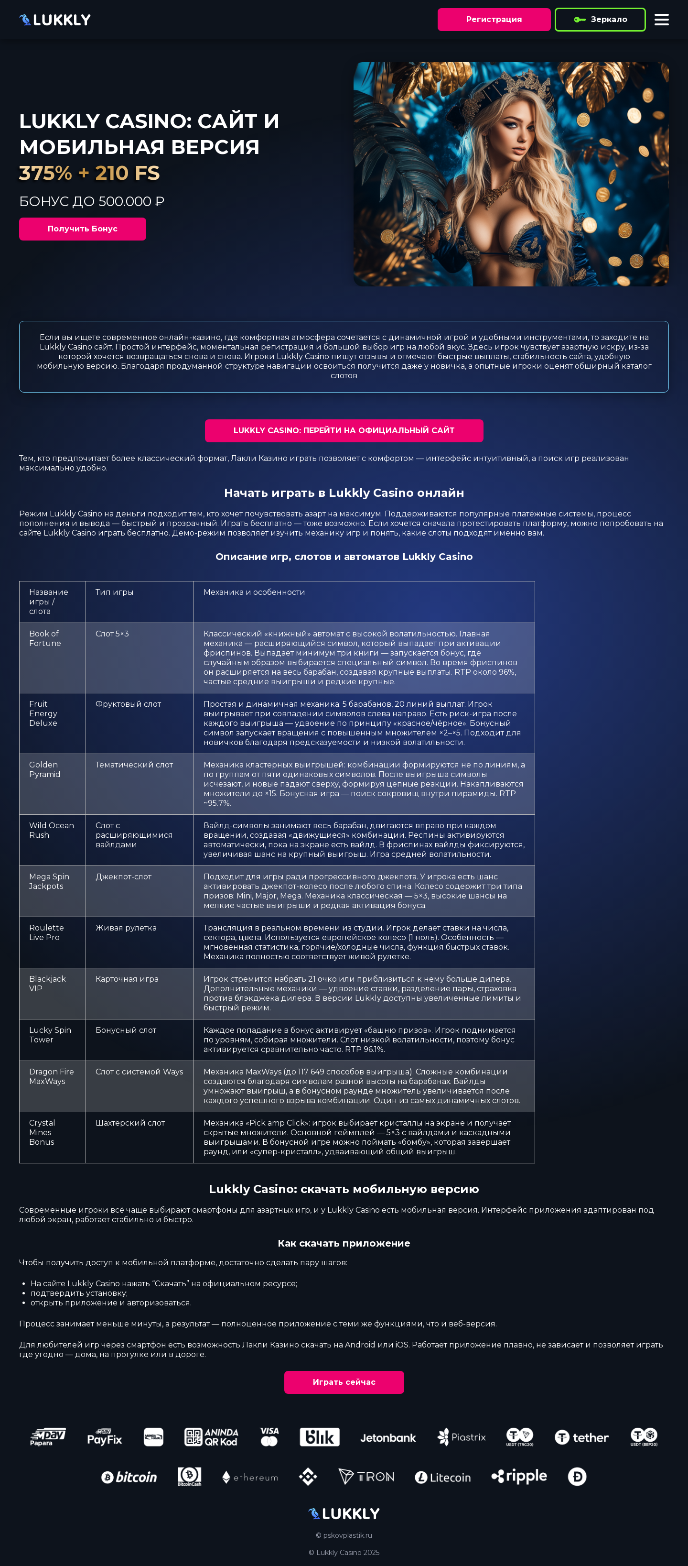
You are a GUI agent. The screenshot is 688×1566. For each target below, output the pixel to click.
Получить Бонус (83, 228)
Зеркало (600, 19)
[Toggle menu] (662, 19)
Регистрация (494, 19)
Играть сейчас (344, 1382)
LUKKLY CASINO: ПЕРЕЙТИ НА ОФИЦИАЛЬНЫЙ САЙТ (344, 430)
